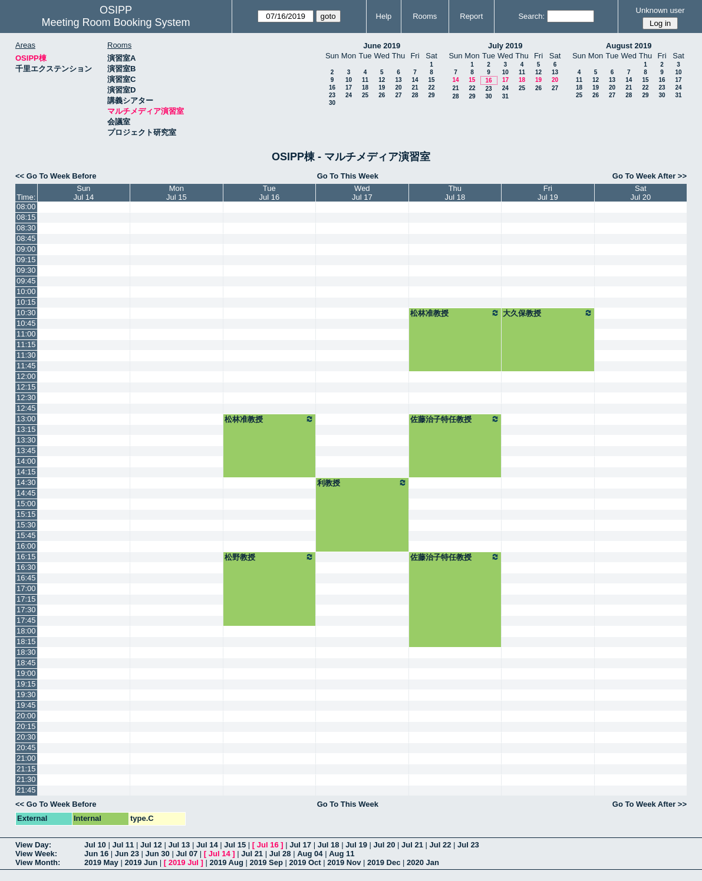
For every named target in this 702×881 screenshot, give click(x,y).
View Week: (36, 853)
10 (348, 80)
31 (505, 96)
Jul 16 (268, 844)
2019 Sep (265, 862)
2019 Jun (140, 862)
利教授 (362, 482)
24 (348, 95)
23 (332, 95)
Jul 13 (179, 844)
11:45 (26, 365)
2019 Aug (226, 862)
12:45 (26, 408)
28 (414, 95)
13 (398, 80)
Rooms (425, 16)
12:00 (26, 376)
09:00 (26, 249)
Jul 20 (385, 844)
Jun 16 (96, 853)
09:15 (26, 259)
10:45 (26, 323)
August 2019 (628, 45)
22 (431, 87)
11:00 (26, 333)
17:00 (26, 588)
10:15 (26, 302)
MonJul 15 (176, 193)
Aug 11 (341, 853)
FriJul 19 (548, 193)
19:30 (26, 694)
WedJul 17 (362, 193)
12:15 (26, 386)
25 (365, 95)
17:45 (26, 620)
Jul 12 (151, 844)
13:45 (26, 450)
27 (398, 95)
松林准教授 (455, 313)
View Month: (37, 862)
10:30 (26, 312)
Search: (531, 16)
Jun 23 (127, 853)
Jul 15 (235, 844)
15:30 (26, 524)
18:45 (26, 662)
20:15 (26, 726)
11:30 (26, 355)
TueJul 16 (269, 193)
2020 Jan (423, 862)
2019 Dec (383, 862)
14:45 (26, 493)
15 (431, 80)
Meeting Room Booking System (115, 22)
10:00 (26, 291)
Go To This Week (347, 175)
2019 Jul (184, 862)
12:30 (26, 397)
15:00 (26, 503)
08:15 (26, 217)
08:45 (26, 238)
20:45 (26, 747)
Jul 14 (207, 844)
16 (332, 87)
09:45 (26, 280)
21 (414, 87)
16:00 (26, 546)
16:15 (26, 556)
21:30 (26, 779)
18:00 (26, 630)
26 (381, 95)
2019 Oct (305, 862)
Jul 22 (440, 844)
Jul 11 (123, 844)
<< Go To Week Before (56, 175)
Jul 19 (356, 844)
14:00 (26, 461)
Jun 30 (158, 853)
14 (414, 80)
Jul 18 (329, 844)
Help (384, 16)
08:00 (26, 206)
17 (348, 87)
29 (431, 95)
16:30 (26, 567)
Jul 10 (95, 844)
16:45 (26, 577)
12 (381, 80)
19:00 (26, 673)
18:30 (26, 652)
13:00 (26, 418)
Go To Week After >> (649, 175)
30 (332, 103)
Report (471, 16)
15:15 (26, 514)
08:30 (26, 227)
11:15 (26, 344)
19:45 (26, 705)
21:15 (26, 768)
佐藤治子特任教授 (455, 419)
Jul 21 (412, 844)
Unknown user (660, 10)
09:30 (26, 270)
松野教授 (269, 557)
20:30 (26, 736)
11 (365, 80)
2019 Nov (344, 862)
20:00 (26, 715)
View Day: (33, 844)
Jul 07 (186, 853)
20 (398, 87)
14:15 (26, 471)
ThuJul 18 (455, 193)
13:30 (26, 439)
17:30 (26, 609)
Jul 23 (468, 844)
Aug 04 (309, 853)
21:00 (26, 758)
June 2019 (381, 45)
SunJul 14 (83, 193)
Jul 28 (280, 853)
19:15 (26, 683)
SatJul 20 (640, 193)
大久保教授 (547, 313)
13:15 (26, 429)
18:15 (26, 641)
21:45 (26, 790)
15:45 (26, 535)
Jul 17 (300, 844)
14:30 (26, 482)
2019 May (101, 862)
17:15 (26, 599)
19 (381, 87)
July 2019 (505, 45)
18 (365, 87)
